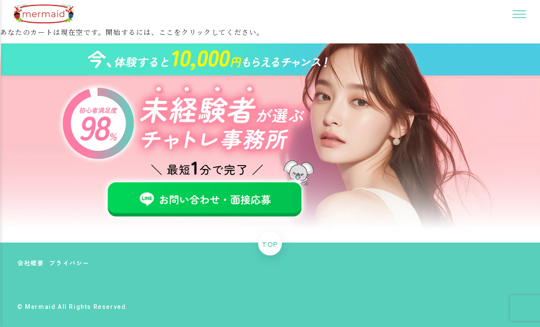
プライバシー (69, 262)
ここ (166, 32)
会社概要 (30, 262)
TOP (270, 243)
